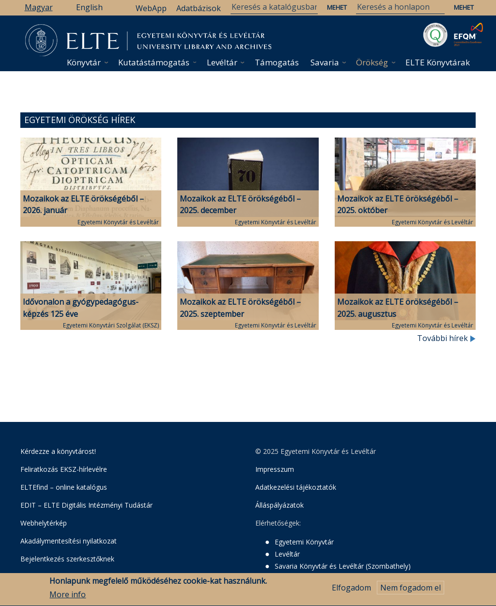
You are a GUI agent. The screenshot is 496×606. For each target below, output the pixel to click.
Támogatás (277, 62)
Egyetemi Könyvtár (304, 541)
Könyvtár (84, 62)
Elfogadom (351, 591)
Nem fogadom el (410, 591)
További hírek (446, 338)
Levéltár (222, 62)
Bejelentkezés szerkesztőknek (67, 558)
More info (67, 598)
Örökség (372, 62)
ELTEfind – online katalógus (63, 487)
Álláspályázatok (279, 505)
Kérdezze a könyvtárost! (58, 451)
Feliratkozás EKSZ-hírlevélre (63, 469)
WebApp (151, 8)
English (89, 7)
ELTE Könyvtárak (437, 62)
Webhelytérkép (43, 523)
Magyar (39, 7)
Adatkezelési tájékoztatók (295, 487)
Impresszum (274, 469)
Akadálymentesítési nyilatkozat (68, 540)
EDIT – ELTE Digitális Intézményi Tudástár (86, 505)
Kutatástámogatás (153, 62)
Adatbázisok (198, 8)
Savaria (324, 62)
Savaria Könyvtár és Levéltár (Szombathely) (343, 566)
